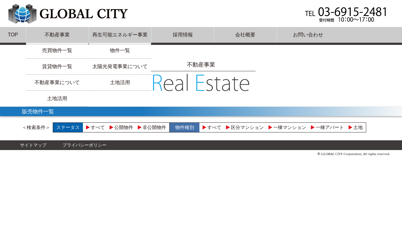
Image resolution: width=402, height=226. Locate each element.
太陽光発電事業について (120, 66)
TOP (13, 34)
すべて (95, 127)
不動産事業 (57, 34)
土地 (356, 127)
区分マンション (245, 127)
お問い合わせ (308, 34)
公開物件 (121, 127)
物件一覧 (120, 50)
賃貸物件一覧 (57, 66)
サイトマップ (33, 145)
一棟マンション (287, 127)
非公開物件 (152, 127)
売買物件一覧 (57, 50)
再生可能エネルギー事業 (120, 34)
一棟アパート (327, 127)
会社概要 (245, 34)
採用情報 (183, 34)
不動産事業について (57, 82)
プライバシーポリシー (84, 145)
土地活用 (57, 98)
